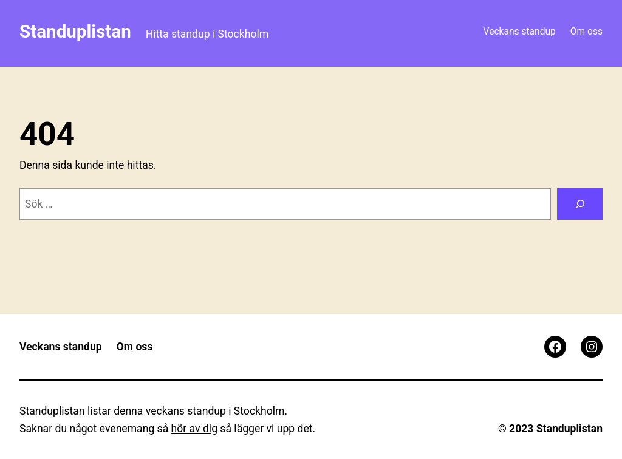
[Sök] (580, 203)
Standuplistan (75, 31)
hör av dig (194, 429)
